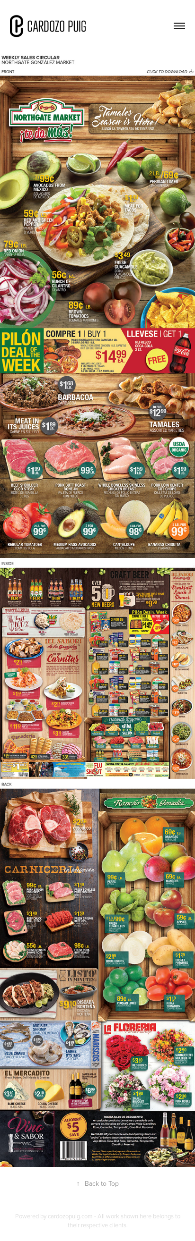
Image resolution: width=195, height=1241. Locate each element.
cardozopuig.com (70, 1216)
